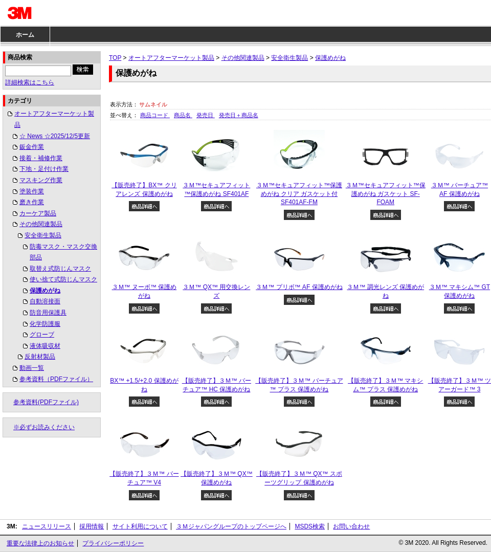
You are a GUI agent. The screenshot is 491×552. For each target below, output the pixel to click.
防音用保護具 (48, 312)
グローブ (42, 334)
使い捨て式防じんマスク (63, 279)
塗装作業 (31, 191)
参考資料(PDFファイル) (46, 402)
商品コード (155, 115)
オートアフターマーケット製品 (54, 119)
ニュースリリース (46, 526)
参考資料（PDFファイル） (56, 379)
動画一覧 (31, 367)
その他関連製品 (40, 224)
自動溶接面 (45, 301)
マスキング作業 (40, 180)
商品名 (183, 115)
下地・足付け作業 (44, 168)
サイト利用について (140, 526)
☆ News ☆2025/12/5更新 (54, 136)
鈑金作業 (31, 146)
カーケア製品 (37, 213)
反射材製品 (40, 356)
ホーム (25, 34)
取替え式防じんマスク (60, 268)
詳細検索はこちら (29, 82)
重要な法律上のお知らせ (40, 543)
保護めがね (45, 290)
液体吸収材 (45, 345)
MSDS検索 (310, 526)
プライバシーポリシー (113, 543)
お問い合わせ (351, 526)
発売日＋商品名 (238, 115)
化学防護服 (45, 323)
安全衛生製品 (43, 235)
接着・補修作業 (40, 158)
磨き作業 (31, 202)
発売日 (205, 115)
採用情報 (91, 526)
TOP (115, 57)
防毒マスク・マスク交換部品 (63, 252)
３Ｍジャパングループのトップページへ (231, 526)
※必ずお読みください (44, 427)
